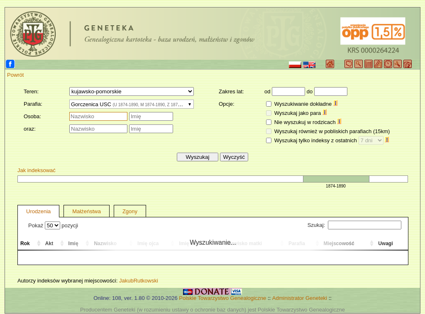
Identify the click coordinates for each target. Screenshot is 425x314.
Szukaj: (354, 225)
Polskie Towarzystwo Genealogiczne (222, 298)
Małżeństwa (86, 211)
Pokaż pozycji (53, 225)
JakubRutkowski (138, 280)
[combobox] (131, 104)
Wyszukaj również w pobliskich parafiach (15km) (332, 131)
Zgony (129, 211)
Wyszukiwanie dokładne (305, 104)
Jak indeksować (36, 170)
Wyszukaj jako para (300, 113)
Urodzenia (38, 211)
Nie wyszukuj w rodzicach (308, 122)
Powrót (15, 75)
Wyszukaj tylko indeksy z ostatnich (331, 140)
